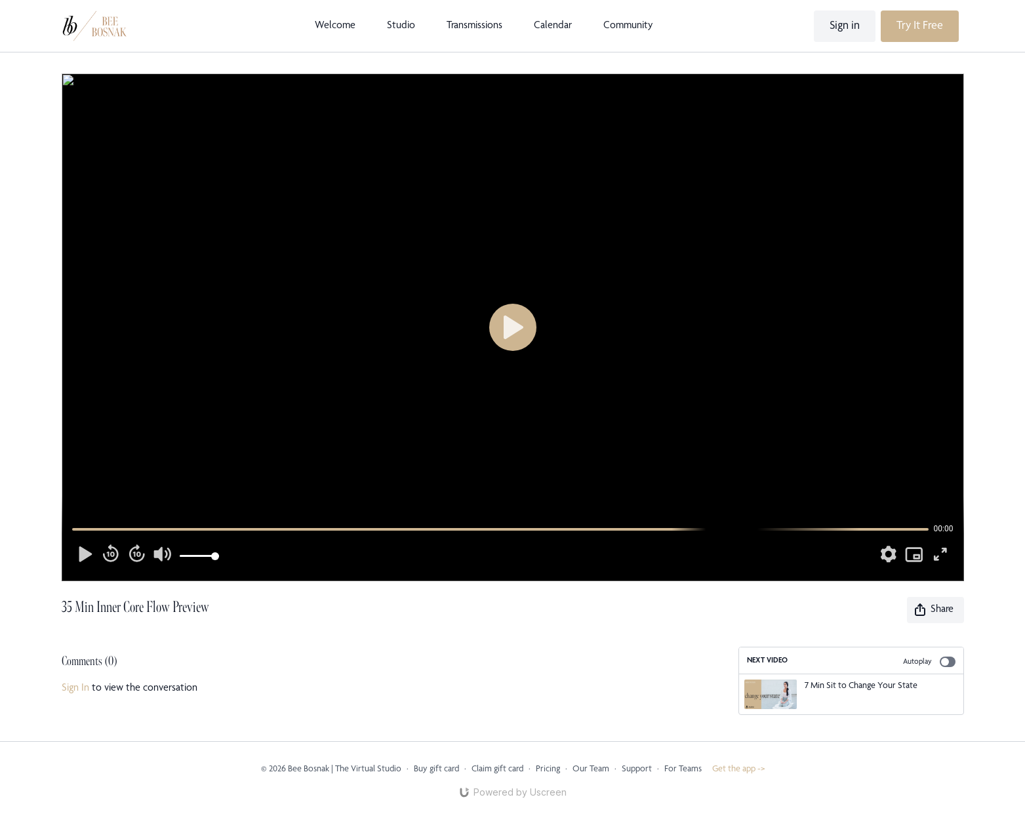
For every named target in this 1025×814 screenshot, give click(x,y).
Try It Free (919, 26)
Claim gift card (497, 769)
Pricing (548, 769)
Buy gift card (436, 769)
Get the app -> (738, 769)
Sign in (845, 26)
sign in (75, 688)
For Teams (683, 769)
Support (637, 769)
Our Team (591, 769)
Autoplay (929, 662)
